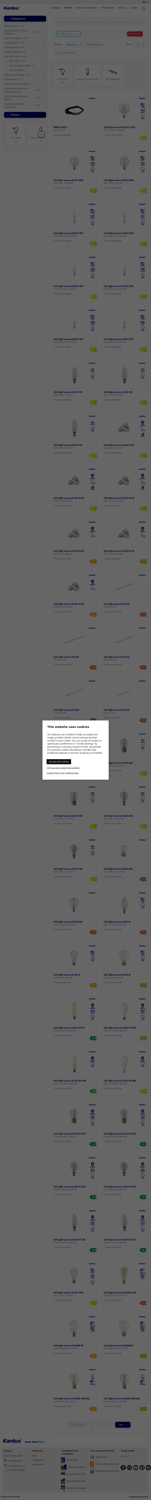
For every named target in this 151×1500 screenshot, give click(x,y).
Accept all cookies (59, 761)
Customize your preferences (62, 773)
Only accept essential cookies (63, 767)
